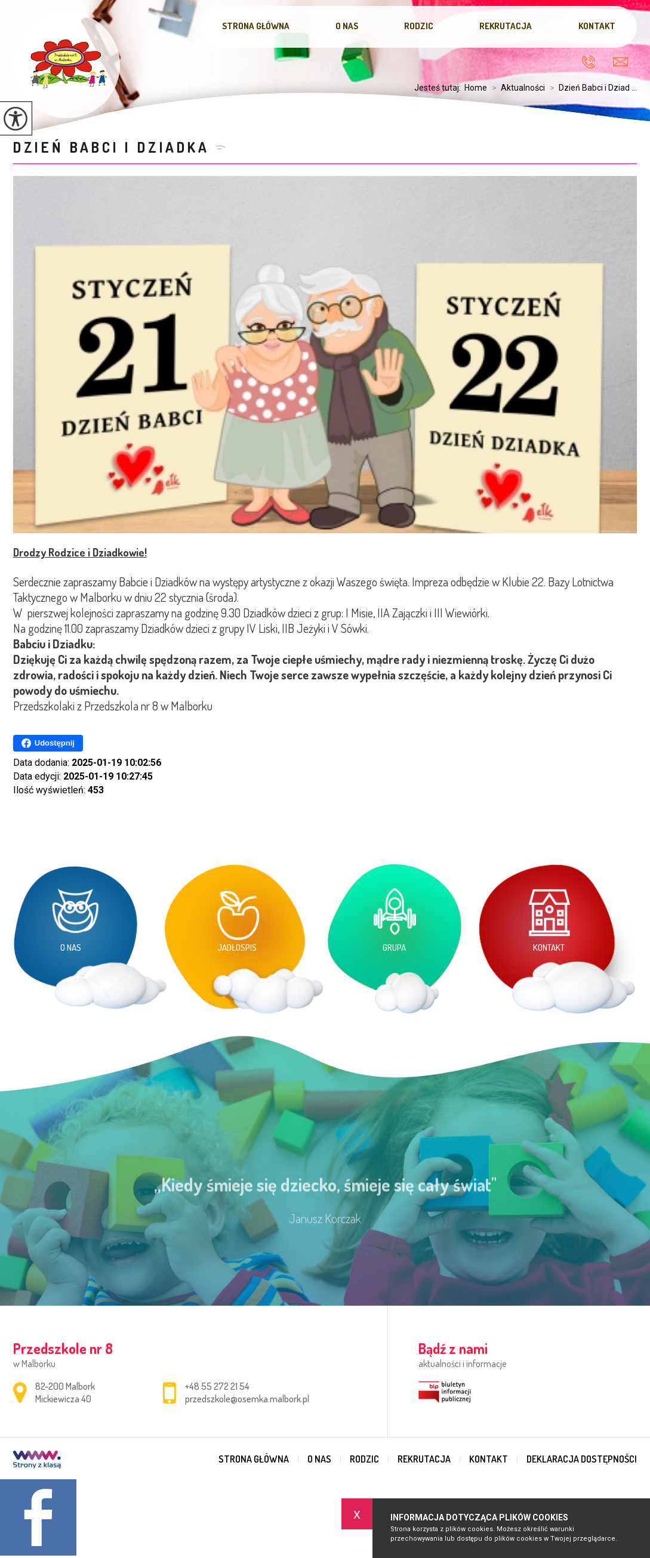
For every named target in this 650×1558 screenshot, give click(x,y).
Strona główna (255, 26)
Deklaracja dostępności (581, 1459)
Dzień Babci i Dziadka (111, 147)
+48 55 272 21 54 (588, 62)
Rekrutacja (505, 26)
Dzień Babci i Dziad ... (591, 88)
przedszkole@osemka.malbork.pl (620, 61)
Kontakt (596, 26)
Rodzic (418, 26)
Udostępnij (48, 743)
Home (475, 88)
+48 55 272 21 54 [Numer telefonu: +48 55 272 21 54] (217, 1386)
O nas (346, 26)
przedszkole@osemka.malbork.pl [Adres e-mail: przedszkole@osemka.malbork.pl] (247, 1399)
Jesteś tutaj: (439, 88)
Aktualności (516, 88)
